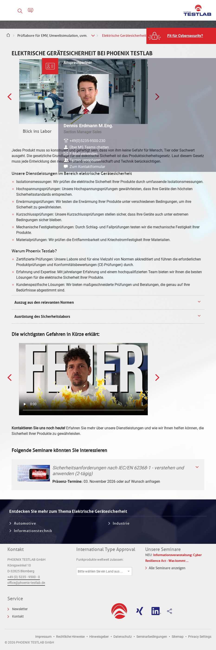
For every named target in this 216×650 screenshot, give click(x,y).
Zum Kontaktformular (191, 168)
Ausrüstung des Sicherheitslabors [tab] (41, 316)
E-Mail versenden (187, 155)
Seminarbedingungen (151, 636)
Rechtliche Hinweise (70, 636)
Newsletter (20, 609)
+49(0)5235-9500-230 (191, 136)
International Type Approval (105, 549)
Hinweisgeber (99, 636)
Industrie (121, 523)
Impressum (43, 636)
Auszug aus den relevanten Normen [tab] (43, 302)
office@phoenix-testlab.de (26, 583)
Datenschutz (122, 636)
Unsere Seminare (163, 549)
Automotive (25, 523)
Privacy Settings (199, 636)
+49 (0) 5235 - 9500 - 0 (23, 577)
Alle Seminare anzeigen (165, 567)
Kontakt (15, 549)
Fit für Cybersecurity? (185, 36)
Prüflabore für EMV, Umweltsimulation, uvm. (52, 36)
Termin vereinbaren (189, 161)
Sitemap (178, 636)
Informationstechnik (33, 531)
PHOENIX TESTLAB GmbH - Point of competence (197, 10)
